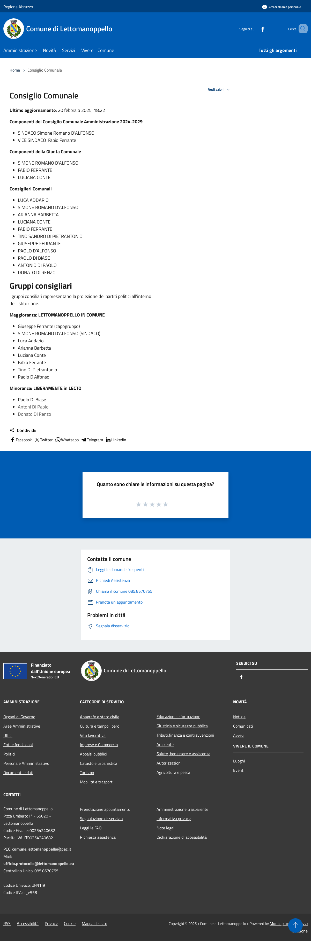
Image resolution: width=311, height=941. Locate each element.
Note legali (166, 828)
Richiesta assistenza (98, 837)
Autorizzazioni (169, 763)
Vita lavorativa (93, 735)
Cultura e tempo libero (99, 726)
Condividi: (23, 430)
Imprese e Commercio (99, 745)
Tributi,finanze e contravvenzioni (185, 735)
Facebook (21, 440)
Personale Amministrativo (26, 763)
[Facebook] (255, 28)
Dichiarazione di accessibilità (182, 837)
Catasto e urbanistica (98, 763)
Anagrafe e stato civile (99, 717)
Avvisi (238, 735)
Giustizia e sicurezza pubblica (182, 726)
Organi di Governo (19, 717)
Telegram (92, 440)
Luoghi (239, 761)
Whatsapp (67, 440)
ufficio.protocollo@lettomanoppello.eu (38, 863)
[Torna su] (295, 925)
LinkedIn (115, 440)
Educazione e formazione (178, 716)
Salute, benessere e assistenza (183, 754)
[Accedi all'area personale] (281, 7)
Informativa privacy (174, 818)
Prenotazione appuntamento (105, 809)
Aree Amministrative (21, 726)
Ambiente (165, 744)
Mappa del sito (94, 923)
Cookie (70, 923)
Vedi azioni (219, 90)
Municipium (280, 923)
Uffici (7, 735)
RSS (7, 923)
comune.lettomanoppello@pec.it (41, 849)
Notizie (239, 717)
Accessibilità (28, 923)
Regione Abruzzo (18, 7)
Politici (9, 754)
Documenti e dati (18, 772)
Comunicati (243, 726)
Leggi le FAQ (91, 828)
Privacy (51, 923)
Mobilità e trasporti (97, 782)
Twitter (43, 440)
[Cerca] (301, 28)
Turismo (87, 772)
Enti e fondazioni (18, 745)
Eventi (239, 770)
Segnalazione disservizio (101, 818)
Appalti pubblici (93, 754)
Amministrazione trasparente (182, 809)
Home (15, 70)
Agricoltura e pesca (173, 772)
